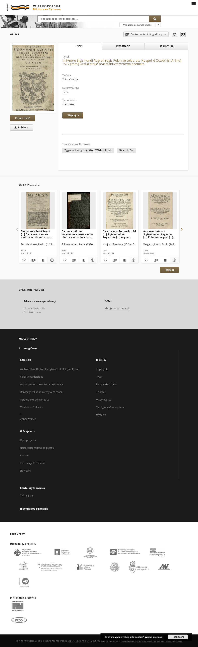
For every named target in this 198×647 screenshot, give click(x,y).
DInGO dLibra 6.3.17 (80, 641)
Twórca (100, 392)
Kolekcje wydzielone (31, 376)
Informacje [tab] (123, 46)
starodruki (68, 104)
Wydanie (101, 415)
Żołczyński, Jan (70, 79)
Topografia (102, 369)
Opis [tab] (79, 46)
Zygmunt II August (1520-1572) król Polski (88, 150)
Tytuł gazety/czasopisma (110, 407)
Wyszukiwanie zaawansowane (137, 25)
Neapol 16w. (126, 150)
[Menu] (193, 3)
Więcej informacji (154, 637)
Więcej (170, 270)
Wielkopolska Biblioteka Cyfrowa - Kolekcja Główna (49, 369)
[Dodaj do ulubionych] (174, 34)
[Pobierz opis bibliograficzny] (32, 260)
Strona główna (28, 348)
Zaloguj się (26, 495)
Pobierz (20, 127)
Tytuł (99, 376)
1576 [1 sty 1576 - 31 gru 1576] (65, 92)
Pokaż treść (22, 118)
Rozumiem (178, 637)
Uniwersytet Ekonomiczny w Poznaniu (41, 392)
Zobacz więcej (28, 419)
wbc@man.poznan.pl (116, 308)
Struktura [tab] (166, 46)
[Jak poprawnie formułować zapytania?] (158, 24)
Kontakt (24, 455)
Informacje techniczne (32, 463)
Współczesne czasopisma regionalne (41, 384)
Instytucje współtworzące (34, 399)
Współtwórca (103, 399)
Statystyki (25, 470)
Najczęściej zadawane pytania (37, 448)
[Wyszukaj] (155, 18)
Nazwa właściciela (106, 384)
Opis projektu (28, 440)
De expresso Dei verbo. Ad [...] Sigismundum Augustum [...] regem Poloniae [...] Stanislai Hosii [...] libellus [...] (119, 234)
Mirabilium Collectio (31, 407)
